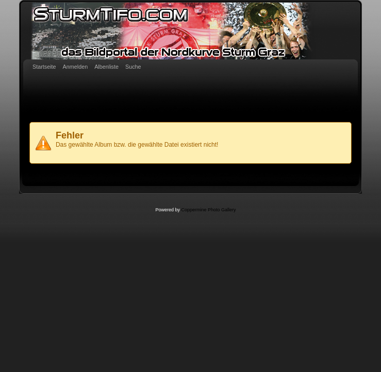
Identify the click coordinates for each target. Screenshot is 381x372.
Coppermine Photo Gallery (208, 209)
